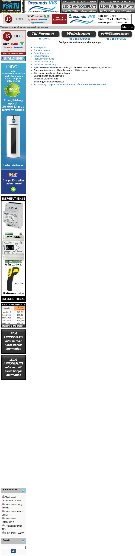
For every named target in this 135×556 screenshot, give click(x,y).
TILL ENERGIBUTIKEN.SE (79, 39)
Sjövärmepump (41, 56)
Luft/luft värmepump (43, 61)
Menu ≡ (127, 27)
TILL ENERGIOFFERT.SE (116, 39)
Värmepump (40, 47)
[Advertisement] (13, 433)
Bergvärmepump (42, 53)
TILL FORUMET (44, 38)
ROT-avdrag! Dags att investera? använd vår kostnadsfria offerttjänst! (70, 84)
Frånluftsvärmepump (44, 59)
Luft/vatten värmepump (45, 64)
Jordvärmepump (42, 50)
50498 (18, 500)
